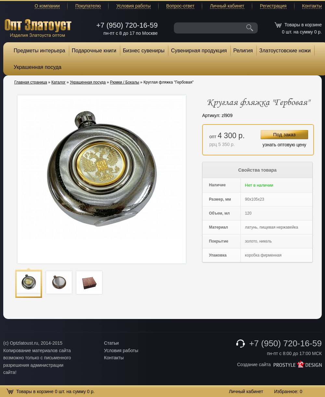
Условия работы (133, 5)
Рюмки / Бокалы (124, 82)
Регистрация (273, 5)
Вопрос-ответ (180, 5)
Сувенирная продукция (199, 50)
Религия (243, 50)
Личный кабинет (227, 5)
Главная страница (30, 82)
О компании (47, 5)
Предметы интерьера (39, 50)
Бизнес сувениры (143, 50)
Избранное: (288, 391)
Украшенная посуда (37, 67)
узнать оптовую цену (284, 144)
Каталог (58, 82)
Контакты (312, 5)
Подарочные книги (94, 50)
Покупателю (88, 5)
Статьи (111, 343)
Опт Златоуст (38, 27)
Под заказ (284, 134)
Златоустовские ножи (285, 50)
